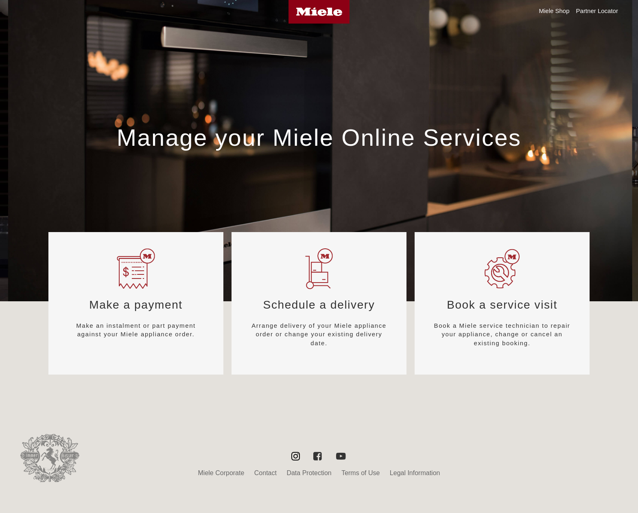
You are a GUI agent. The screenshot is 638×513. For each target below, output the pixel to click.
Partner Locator (597, 10)
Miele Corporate (221, 472)
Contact (265, 472)
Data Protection (308, 472)
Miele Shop (554, 10)
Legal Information (415, 472)
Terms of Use (360, 472)
